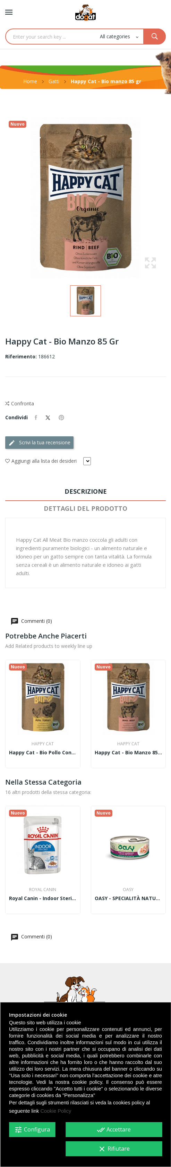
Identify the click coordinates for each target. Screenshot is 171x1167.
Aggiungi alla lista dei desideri (41, 461)
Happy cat (43, 744)
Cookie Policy (55, 1111)
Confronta (19, 403)
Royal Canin (42, 890)
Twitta (48, 417)
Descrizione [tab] (86, 491)
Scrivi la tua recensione (39, 442)
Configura (32, 1130)
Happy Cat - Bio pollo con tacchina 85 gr (43, 752)
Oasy (128, 890)
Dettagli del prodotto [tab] (85, 508)
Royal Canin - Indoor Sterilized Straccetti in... (43, 898)
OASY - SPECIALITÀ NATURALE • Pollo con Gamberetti (128, 898)
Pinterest (61, 417)
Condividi (36, 417)
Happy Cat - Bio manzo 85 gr (128, 752)
